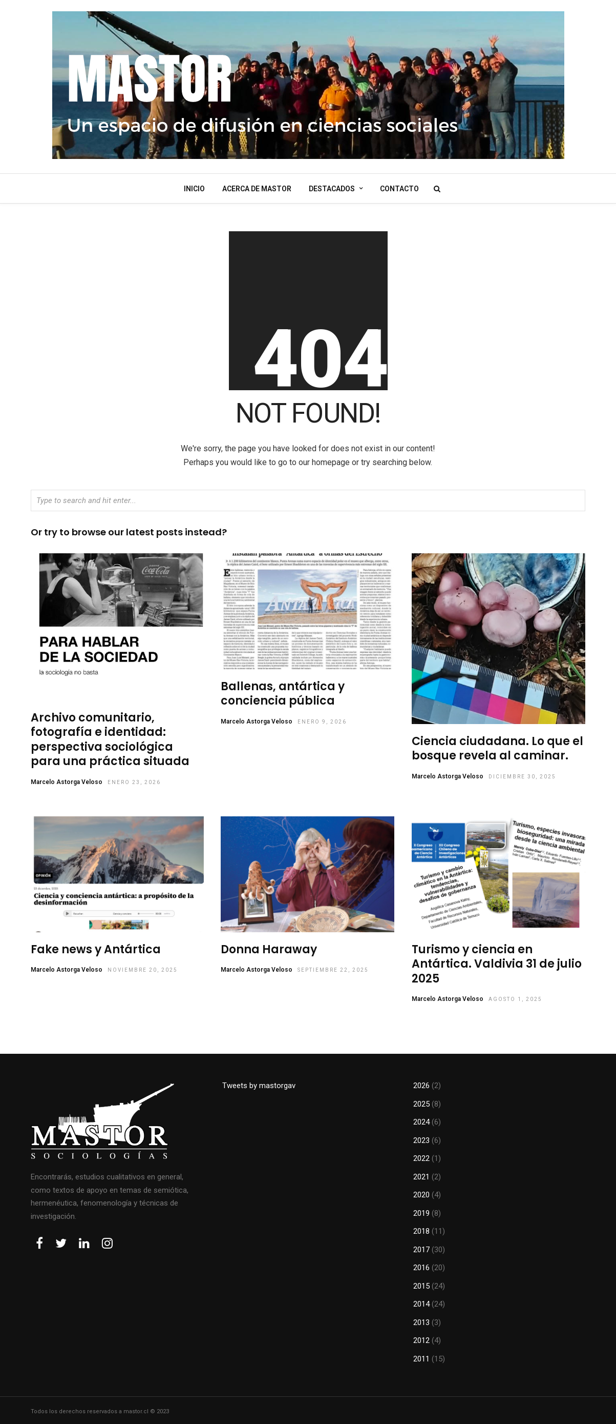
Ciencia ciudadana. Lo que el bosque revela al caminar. (497, 745)
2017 (421, 1246)
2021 (421, 1173)
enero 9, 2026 (322, 718)
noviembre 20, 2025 (143, 967)
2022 (421, 1155)
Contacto (399, 188)
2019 (421, 1210)
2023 (421, 1137)
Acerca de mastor (256, 188)
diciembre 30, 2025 (522, 773)
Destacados (332, 188)
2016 (421, 1264)
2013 (421, 1319)
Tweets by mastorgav (258, 1082)
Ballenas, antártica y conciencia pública (283, 690)
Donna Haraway (269, 946)
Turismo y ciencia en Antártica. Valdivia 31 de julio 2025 (497, 961)
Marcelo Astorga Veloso (66, 779)
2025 (421, 1101)
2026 (421, 1082)
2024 (421, 1119)
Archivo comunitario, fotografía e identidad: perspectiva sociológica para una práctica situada (110, 737)
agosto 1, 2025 (515, 996)
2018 (421, 1228)
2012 (421, 1337)
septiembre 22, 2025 (333, 967)
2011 (421, 1355)
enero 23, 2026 (134, 779)
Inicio (194, 188)
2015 (421, 1283)
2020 (421, 1191)
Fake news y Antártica (96, 946)
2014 (421, 1301)
